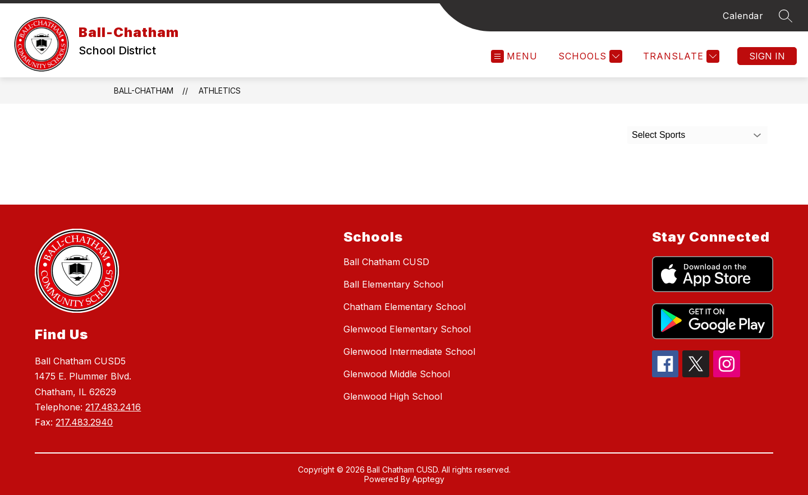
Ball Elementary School (393, 284)
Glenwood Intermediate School (409, 351)
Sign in (767, 56)
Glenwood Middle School (396, 374)
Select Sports (658, 135)
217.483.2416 (113, 407)
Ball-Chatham (143, 90)
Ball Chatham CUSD (386, 261)
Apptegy (428, 479)
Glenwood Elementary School (407, 329)
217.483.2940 (84, 422)
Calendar (743, 15)
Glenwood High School (392, 396)
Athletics (220, 90)
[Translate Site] (679, 56)
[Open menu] (514, 56)
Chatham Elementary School (404, 306)
